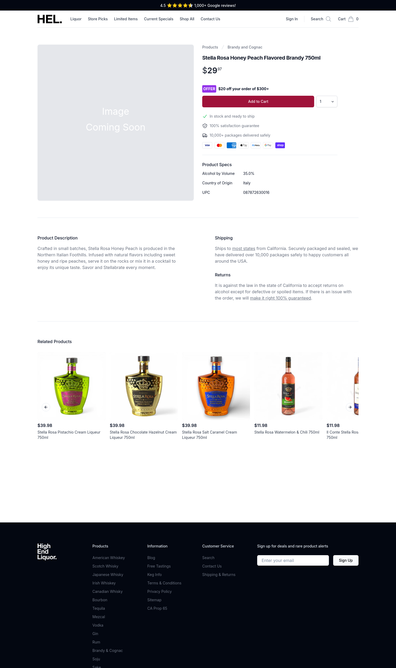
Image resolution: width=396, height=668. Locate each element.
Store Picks (98, 19)
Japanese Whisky (107, 574)
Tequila (98, 608)
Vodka (97, 625)
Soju (96, 659)
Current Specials (158, 19)
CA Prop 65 (157, 608)
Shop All (187, 19)
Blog (151, 557)
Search (208, 557)
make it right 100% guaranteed (280, 298)
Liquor (75, 19)
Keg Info (154, 574)
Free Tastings (159, 566)
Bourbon (99, 600)
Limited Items (126, 19)
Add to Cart (258, 101)
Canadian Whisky (107, 591)
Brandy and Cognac (245, 47)
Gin (95, 633)
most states (243, 248)
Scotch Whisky (105, 566)
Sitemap (154, 600)
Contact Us (210, 19)
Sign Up (346, 560)
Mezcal (98, 616)
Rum (96, 642)
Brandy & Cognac (107, 650)
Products (210, 47)
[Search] (321, 19)
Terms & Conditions (164, 583)
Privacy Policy (159, 591)
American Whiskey (108, 557)
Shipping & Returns (218, 574)
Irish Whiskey (104, 583)
